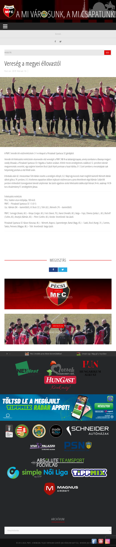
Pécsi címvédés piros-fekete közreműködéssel (48, 353)
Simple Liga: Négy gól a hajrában (96, 353)
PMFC (29, 543)
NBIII (107, 52)
